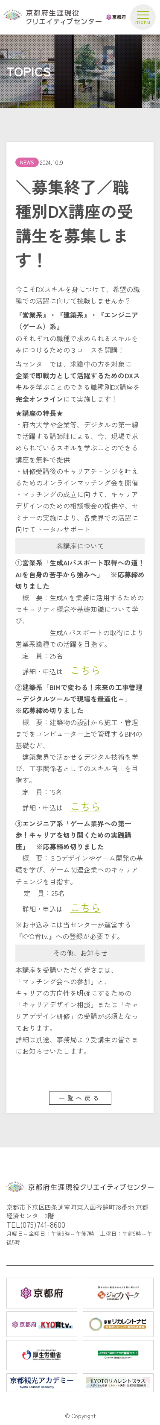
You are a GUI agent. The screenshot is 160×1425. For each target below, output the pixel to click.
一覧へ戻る (80, 1098)
